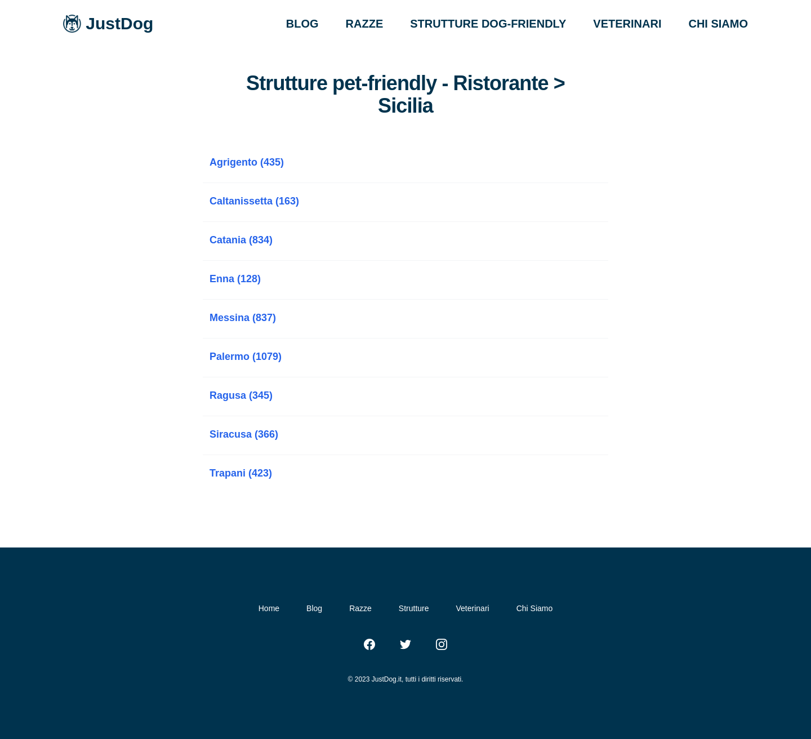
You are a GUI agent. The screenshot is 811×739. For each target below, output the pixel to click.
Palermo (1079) (246, 356)
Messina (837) (243, 317)
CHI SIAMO (718, 23)
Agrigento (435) (247, 162)
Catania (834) (241, 240)
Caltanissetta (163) (254, 201)
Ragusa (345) (241, 395)
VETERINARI (627, 23)
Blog (314, 608)
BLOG (302, 23)
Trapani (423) (241, 473)
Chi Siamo (534, 608)
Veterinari (472, 608)
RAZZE (365, 23)
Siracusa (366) (244, 434)
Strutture (414, 608)
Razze (360, 608)
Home (269, 608)
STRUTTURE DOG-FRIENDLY (488, 23)
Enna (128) (235, 278)
